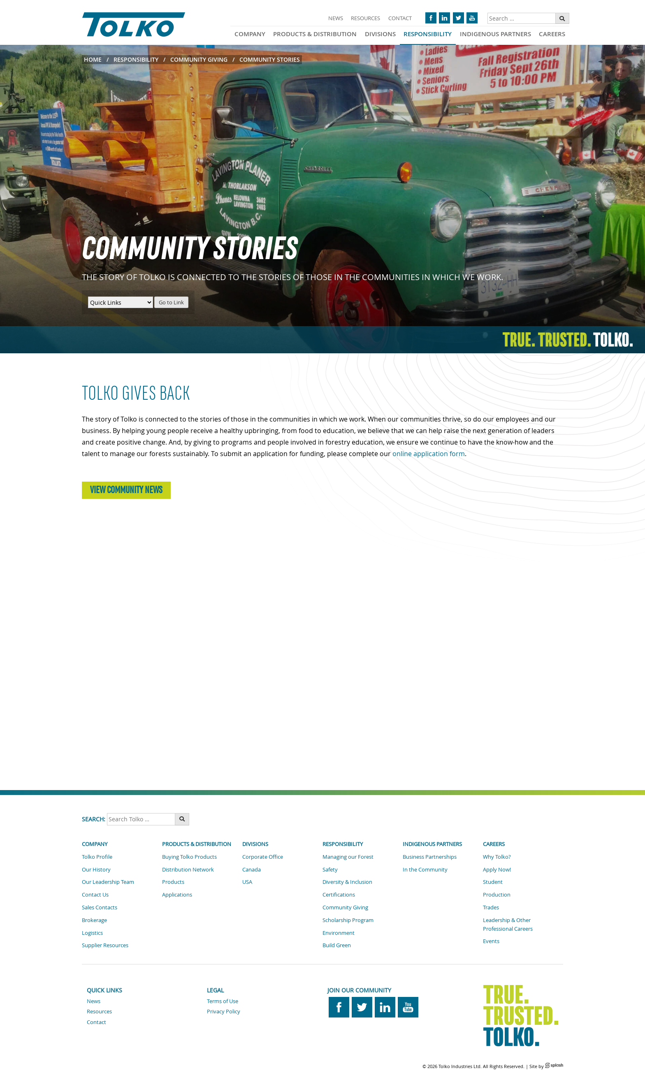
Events (491, 941)
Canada (251, 869)
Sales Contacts (99, 907)
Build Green (336, 945)
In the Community (425, 869)
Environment (338, 932)
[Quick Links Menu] (120, 302)
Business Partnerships (430, 856)
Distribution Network (188, 869)
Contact (400, 18)
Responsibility (428, 34)
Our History (96, 869)
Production (496, 894)
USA (247, 881)
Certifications (338, 894)
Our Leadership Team (108, 881)
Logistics (92, 932)
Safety (330, 869)
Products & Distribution (315, 34)
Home (93, 59)
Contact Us (95, 894)
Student (493, 881)
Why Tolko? (497, 856)
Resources (365, 18)
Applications (177, 894)
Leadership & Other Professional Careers (508, 924)
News (335, 18)
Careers (552, 34)
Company (249, 34)
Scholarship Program (348, 920)
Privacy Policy (223, 1011)
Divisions (380, 34)
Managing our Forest (348, 856)
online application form (428, 453)
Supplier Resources (105, 945)
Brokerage (94, 920)
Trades (491, 907)
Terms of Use (222, 1001)
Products (173, 881)
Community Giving (198, 59)
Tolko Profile (97, 856)
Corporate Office (262, 856)
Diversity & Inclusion (347, 881)
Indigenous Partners (495, 34)
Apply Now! (497, 869)
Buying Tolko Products (189, 856)
